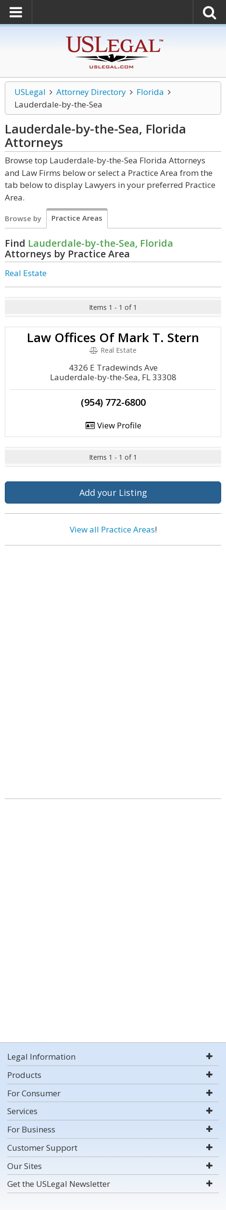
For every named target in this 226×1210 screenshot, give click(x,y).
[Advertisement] (113, 668)
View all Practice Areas (112, 529)
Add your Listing (113, 492)
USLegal (30, 91)
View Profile (113, 425)
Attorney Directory (91, 91)
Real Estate (26, 273)
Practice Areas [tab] (76, 218)
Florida (150, 91)
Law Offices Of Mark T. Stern (113, 337)
